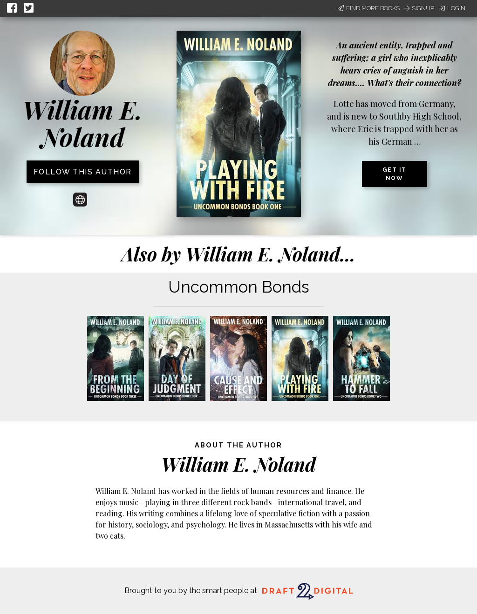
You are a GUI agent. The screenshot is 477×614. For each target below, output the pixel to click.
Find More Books (369, 8)
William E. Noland (82, 123)
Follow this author (83, 171)
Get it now (394, 174)
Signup (419, 8)
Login (452, 8)
